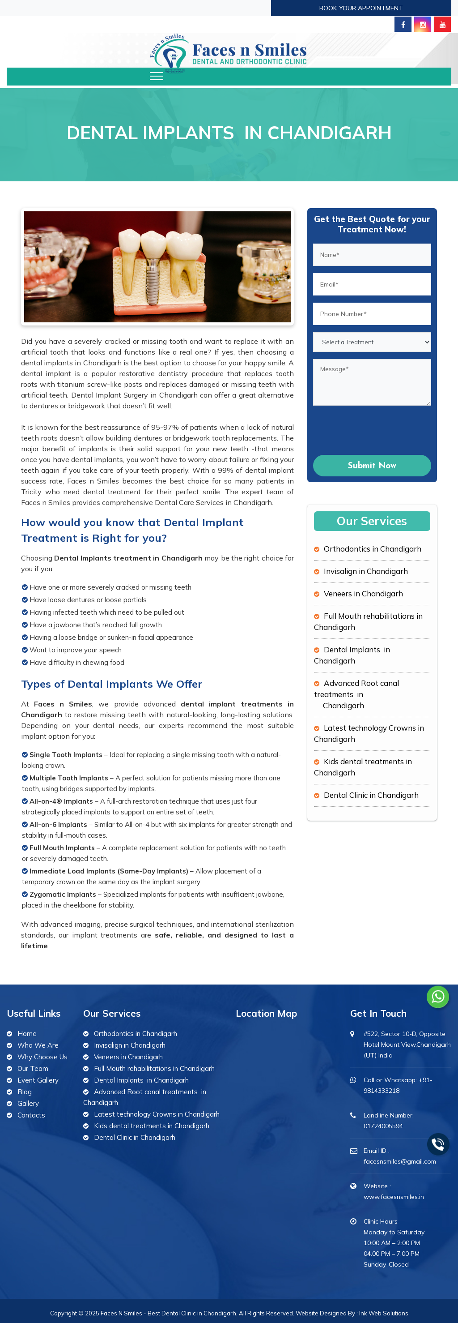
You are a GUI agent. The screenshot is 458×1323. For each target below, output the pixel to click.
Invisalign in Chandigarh (366, 571)
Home (27, 1033)
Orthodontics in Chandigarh (372, 548)
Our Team (32, 1068)
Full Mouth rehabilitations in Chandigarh (154, 1068)
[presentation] (381, 430)
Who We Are (38, 1045)
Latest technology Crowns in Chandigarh (157, 1114)
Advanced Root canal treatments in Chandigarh (356, 694)
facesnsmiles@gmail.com (400, 1161)
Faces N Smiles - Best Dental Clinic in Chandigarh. (170, 1313)
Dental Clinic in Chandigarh (371, 795)
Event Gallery (38, 1080)
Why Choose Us (42, 1057)
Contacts (31, 1115)
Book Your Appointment (361, 8)
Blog (24, 1092)
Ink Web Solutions (383, 1313)
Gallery (28, 1103)
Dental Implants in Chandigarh (141, 1080)
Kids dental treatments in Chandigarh (151, 1126)
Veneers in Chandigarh (363, 593)
